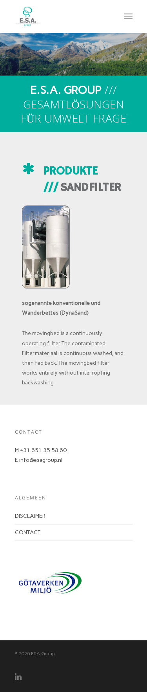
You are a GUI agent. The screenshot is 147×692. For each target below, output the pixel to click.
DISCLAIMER (30, 516)
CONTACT (27, 532)
